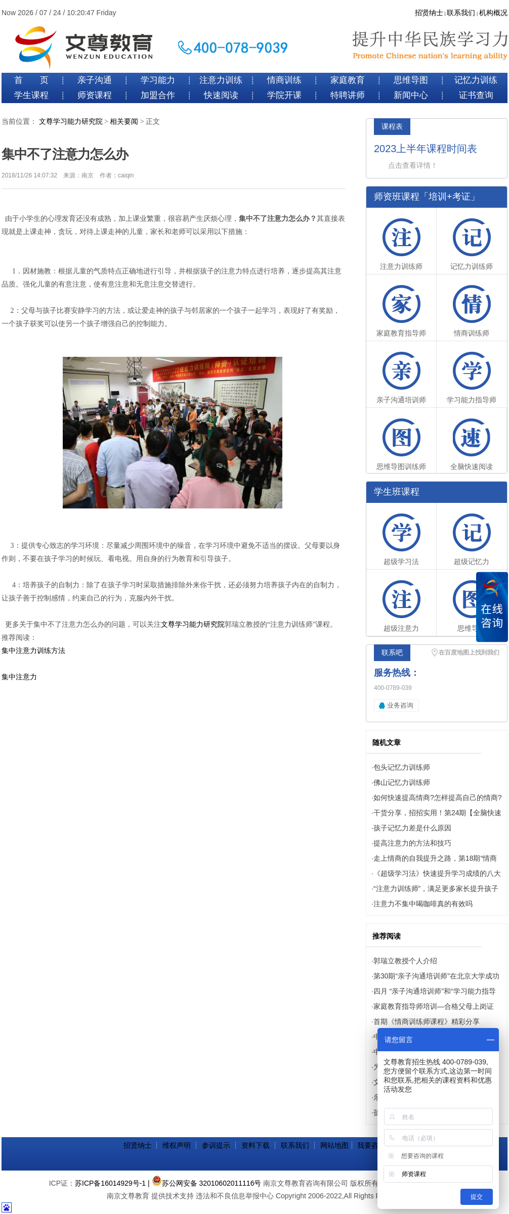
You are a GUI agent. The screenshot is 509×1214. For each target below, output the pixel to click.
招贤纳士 (429, 13)
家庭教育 (347, 80)
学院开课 (284, 95)
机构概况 (493, 13)
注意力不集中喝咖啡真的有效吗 (423, 904)
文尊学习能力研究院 (71, 121)
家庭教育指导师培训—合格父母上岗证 (433, 1006)
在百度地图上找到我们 (469, 652)
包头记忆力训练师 (401, 767)
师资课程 (94, 95)
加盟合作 (158, 95)
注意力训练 (220, 80)
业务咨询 (400, 705)
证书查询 (476, 95)
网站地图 (334, 1145)
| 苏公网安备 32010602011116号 (204, 1183)
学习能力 (158, 80)
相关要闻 (124, 121)
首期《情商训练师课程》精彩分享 (426, 1021)
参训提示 (216, 1145)
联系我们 (461, 13)
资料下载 (255, 1145)
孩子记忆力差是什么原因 (412, 828)
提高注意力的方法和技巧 (412, 843)
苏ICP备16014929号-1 (110, 1183)
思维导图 (411, 80)
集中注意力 (19, 677)
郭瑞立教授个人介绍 (405, 961)
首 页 (31, 80)
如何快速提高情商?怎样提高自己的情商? (437, 797)
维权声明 (176, 1145)
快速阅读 (221, 95)
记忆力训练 (475, 80)
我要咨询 (371, 1145)
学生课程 (31, 95)
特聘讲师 (347, 95)
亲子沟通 (94, 80)
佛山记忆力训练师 (401, 782)
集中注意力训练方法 (33, 651)
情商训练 (284, 80)
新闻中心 (411, 95)
